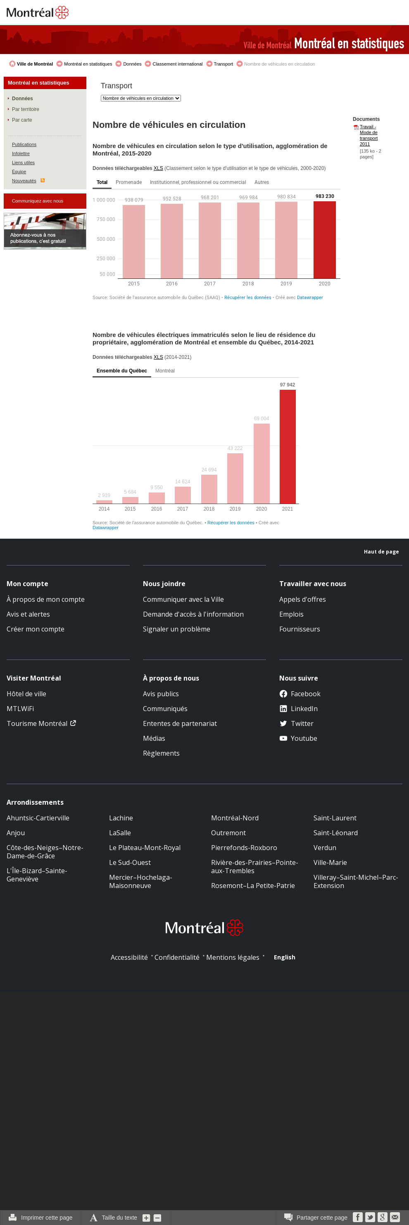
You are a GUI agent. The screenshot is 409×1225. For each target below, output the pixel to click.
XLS (158, 168)
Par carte (22, 120)
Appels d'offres (302, 599)
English (284, 957)
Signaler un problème (176, 629)
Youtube (298, 738)
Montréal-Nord (235, 817)
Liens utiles (23, 162)
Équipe (19, 171)
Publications (24, 144)
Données (132, 63)
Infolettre (21, 153)
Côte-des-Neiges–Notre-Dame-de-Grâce (45, 851)
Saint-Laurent (335, 817)
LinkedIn (298, 708)
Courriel (395, 1217)
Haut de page (381, 551)
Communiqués (165, 708)
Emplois (291, 614)
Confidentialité (177, 957)
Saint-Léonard (336, 832)
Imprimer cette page (47, 1217)
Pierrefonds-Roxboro (244, 847)
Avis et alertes (28, 614)
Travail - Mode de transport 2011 (369, 135)
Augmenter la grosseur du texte (147, 1217)
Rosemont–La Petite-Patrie (253, 885)
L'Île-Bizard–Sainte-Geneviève (37, 874)
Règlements (161, 753)
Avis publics (161, 693)
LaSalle (120, 832)
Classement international (177, 63)
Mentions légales (232, 957)
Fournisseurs (299, 629)
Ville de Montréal (35, 63)
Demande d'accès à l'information (193, 614)
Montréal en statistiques (88, 63)
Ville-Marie (330, 862)
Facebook (300, 694)
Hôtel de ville (26, 693)
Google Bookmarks (383, 1217)
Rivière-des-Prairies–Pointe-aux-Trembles (254, 866)
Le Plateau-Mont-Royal (145, 847)
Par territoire (25, 109)
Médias (154, 738)
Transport (223, 63)
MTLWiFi (20, 708)
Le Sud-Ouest (130, 862)
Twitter (296, 723)
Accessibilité (129, 957)
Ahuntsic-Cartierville (38, 817)
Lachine (121, 817)
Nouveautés (24, 180)
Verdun (325, 847)
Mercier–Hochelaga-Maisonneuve (140, 881)
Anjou (16, 832)
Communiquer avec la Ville (183, 599)
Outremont (228, 832)
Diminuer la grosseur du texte (157, 1217)
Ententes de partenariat (180, 723)
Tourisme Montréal (37, 723)
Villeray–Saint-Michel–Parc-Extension (356, 881)
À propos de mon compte (46, 599)
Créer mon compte (35, 629)
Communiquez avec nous (37, 200)
